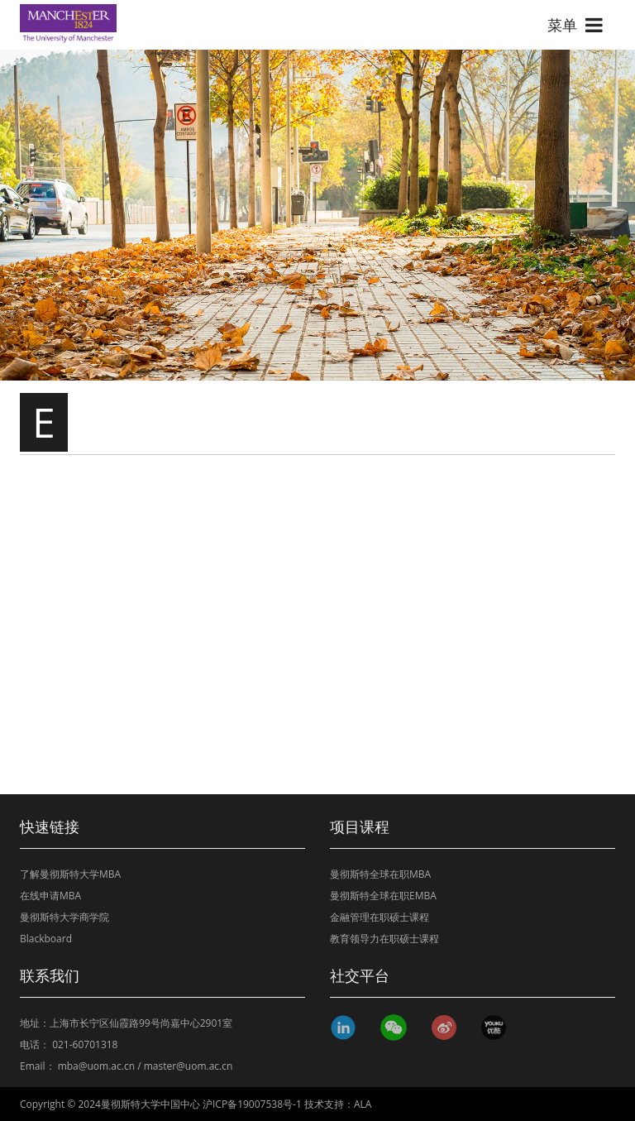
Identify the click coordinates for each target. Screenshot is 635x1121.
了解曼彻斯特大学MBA (70, 874)
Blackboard (46, 939)
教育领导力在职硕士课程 (384, 939)
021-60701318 (84, 1044)
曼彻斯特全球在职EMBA (383, 896)
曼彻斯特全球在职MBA (380, 874)
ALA (362, 1104)
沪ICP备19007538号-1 (252, 1104)
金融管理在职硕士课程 (379, 917)
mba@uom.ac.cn (96, 1066)
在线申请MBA (50, 896)
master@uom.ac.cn (188, 1066)
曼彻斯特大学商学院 (64, 917)
